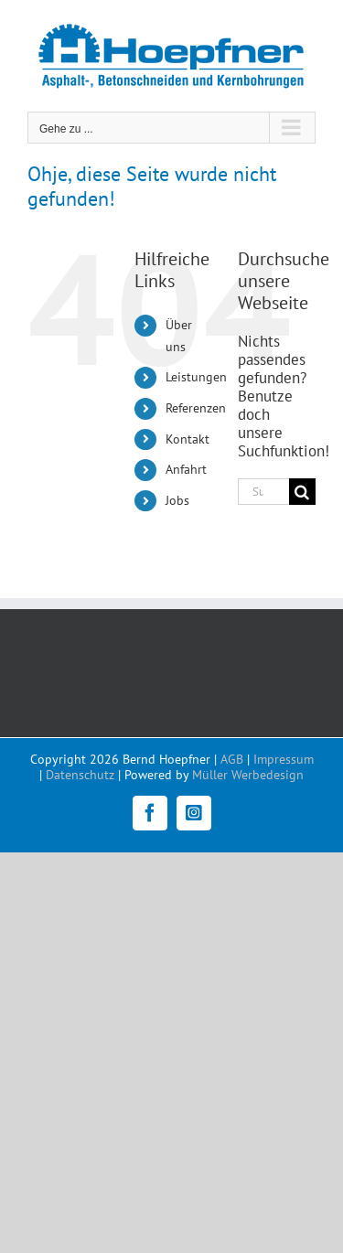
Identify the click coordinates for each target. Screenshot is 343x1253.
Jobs (177, 500)
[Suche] (302, 491)
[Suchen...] (263, 491)
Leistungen (196, 377)
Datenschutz (80, 774)
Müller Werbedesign (248, 774)
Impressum (283, 759)
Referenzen (196, 408)
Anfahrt (186, 469)
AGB (231, 759)
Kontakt (187, 439)
